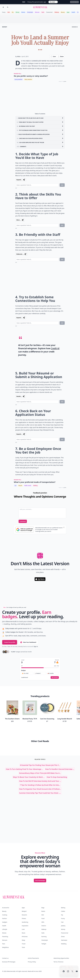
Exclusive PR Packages (8, 962)
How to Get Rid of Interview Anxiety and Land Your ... (40, 781)
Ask (62, 185)
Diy (13, 12)
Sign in (36, 646)
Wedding (63, 944)
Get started (55, 677)
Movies (23, 12)
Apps (68, 12)
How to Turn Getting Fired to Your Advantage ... (24, 769)
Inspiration (25, 926)
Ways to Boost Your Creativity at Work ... (29, 777)
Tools (23, 947)
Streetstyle (30, 12)
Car (15, 485)
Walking (35, 485)
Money (17, 12)
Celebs (63, 911)
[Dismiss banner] (63, 527)
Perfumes (25, 936)
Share (61, 56)
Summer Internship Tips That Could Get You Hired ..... (40, 793)
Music (23, 933)
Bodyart (24, 911)
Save (53, 56)
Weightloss (5, 947)
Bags (42, 907)
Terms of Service (58, 962)
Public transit (27, 485)
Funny (3, 12)
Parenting (5, 936)
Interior (43, 926)
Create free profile (9, 642)
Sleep (23, 940)
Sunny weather (18, 79)
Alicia (18, 56)
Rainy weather (28, 79)
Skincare (37, 12)
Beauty (63, 12)
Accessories (5, 907)
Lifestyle (4, 929)
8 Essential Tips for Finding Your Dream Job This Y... (40, 765)
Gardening (25, 922)
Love (23, 929)
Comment (23, 521)
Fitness (24, 918)
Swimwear (64, 940)
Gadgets (4, 922)
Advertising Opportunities (61, 958)
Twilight (43, 944)
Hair (62, 922)
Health (73, 12)
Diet (9, 12)
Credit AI (55, 348)
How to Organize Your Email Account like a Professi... (40, 789)
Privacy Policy (32, 962)
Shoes (63, 936)
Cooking (4, 915)
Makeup (57, 12)
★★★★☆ (75, 27)
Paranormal (49, 12)
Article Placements (33, 958)
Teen (3, 944)
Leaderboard (24, 677)
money (4, 27)
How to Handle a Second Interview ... (59, 769)
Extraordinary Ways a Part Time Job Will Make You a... (40, 773)
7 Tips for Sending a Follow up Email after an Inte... (40, 785)
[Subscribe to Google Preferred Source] (24, 529)
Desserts (24, 915)
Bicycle (20, 485)
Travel (23, 944)
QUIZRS (64, 81)
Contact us (5, 958)
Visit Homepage (40, 880)
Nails (43, 12)
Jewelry (63, 926)
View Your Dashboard (28, 642)
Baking (63, 907)
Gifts (42, 922)
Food (42, 918)
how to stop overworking (57, 777)
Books (43, 911)
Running (44, 936)
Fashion (4, 918)
